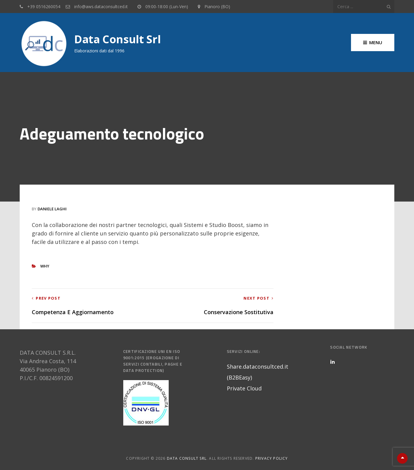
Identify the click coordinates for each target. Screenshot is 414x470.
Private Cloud (244, 388)
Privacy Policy (271, 458)
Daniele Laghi (52, 209)
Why (44, 266)
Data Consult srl (117, 39)
